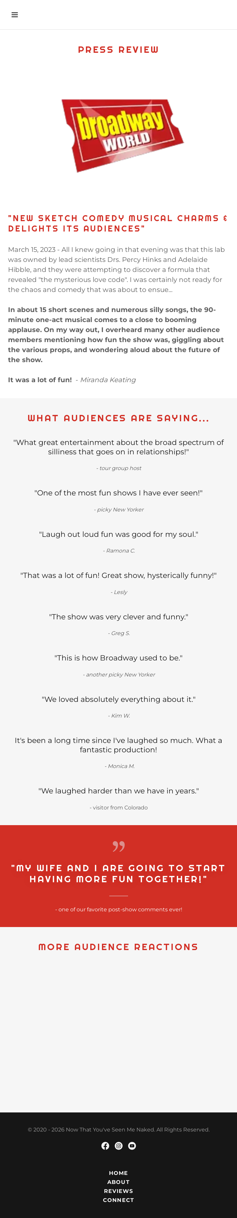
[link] (105, 1146)
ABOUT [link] (118, 1182)
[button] (33, 14)
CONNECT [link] (118, 1200)
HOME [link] (118, 1173)
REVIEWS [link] (118, 1191)
